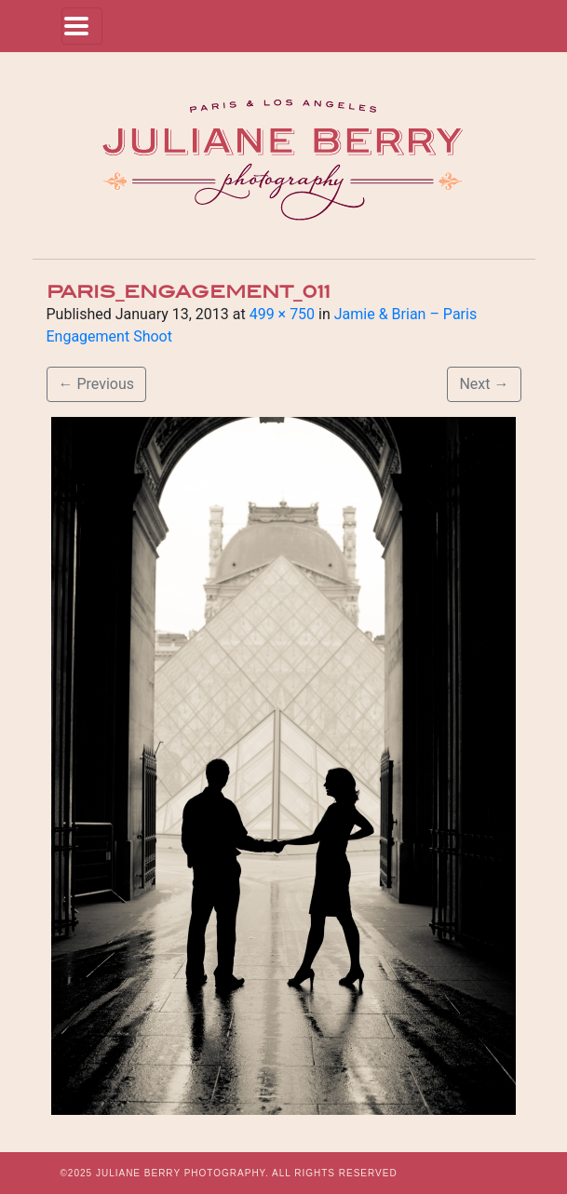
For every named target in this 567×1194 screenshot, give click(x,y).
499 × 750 (282, 314)
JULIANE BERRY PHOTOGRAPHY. (182, 1173)
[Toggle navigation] (81, 26)
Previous (97, 384)
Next (483, 384)
